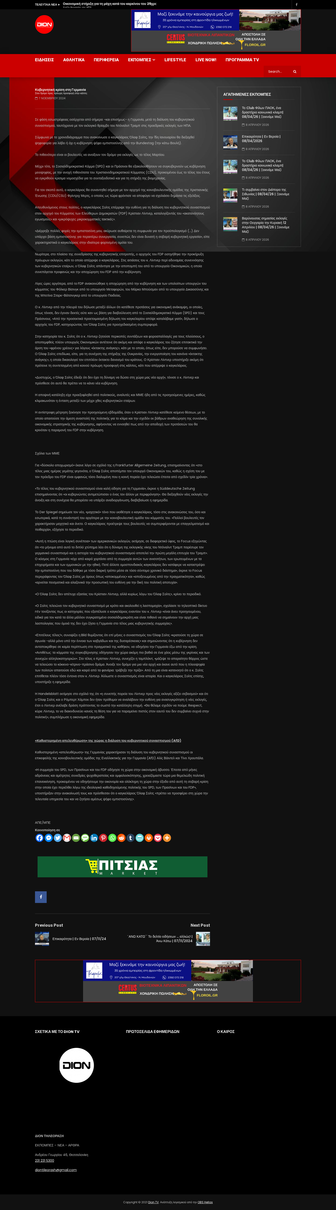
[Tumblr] (130, 838)
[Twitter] (58, 838)
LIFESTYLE (175, 59)
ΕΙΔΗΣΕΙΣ (44, 59)
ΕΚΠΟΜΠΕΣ (139, 59)
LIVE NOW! (206, 59)
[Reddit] (121, 838)
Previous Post (49, 925)
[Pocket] (158, 838)
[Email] (76, 838)
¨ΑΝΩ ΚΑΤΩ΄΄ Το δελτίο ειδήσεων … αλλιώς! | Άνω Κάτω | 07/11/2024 (159, 938)
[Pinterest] (103, 838)
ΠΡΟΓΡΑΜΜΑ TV (242, 59)
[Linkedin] (94, 838)
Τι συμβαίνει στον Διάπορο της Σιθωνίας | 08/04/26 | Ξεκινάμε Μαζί (265, 194)
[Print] (149, 838)
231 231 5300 (44, 1160)
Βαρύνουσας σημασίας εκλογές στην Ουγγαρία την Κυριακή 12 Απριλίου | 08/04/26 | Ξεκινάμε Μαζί (265, 225)
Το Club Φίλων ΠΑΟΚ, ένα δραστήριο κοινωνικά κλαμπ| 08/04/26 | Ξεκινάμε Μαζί (262, 112)
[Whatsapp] (112, 838)
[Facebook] (39, 838)
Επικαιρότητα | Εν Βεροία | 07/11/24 (79, 939)
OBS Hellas (205, 1202)
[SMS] (85, 838)
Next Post (200, 925)
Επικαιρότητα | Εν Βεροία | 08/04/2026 (261, 138)
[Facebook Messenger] (49, 838)
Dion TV (153, 1202)
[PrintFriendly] (140, 838)
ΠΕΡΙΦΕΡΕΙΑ (106, 59)
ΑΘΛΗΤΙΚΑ (73, 59)
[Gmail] (67, 838)
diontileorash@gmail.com (56, 1170)
